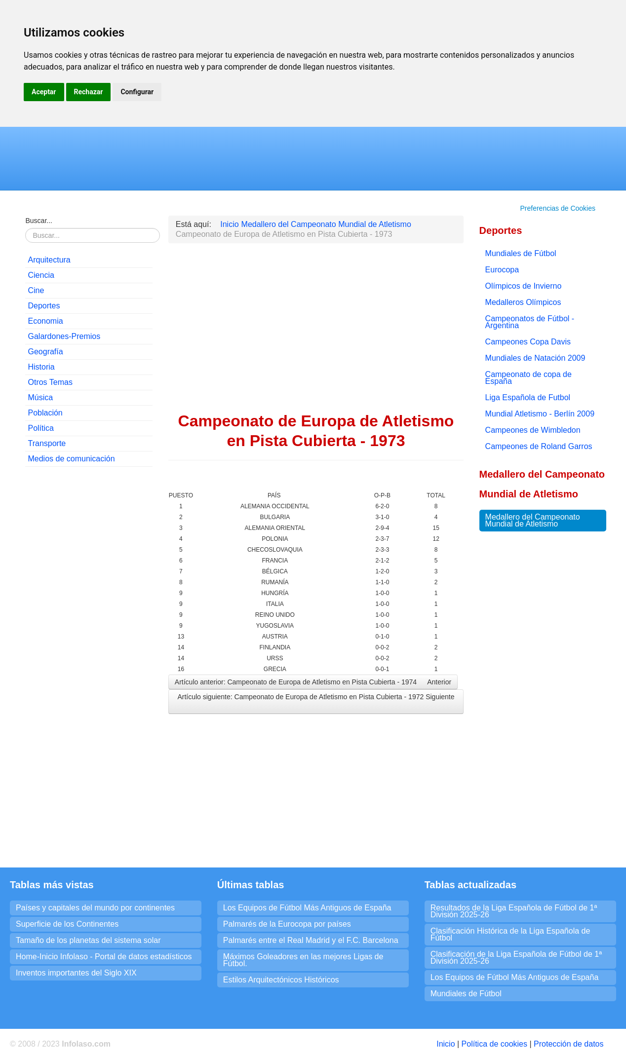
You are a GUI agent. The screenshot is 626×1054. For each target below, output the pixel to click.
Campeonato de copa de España (528, 377)
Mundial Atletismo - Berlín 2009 (539, 414)
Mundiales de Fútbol (520, 253)
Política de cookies (494, 1044)
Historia (41, 367)
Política (40, 428)
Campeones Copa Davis (528, 342)
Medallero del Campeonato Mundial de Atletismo (532, 520)
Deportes (44, 305)
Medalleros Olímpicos (523, 302)
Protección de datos (568, 1044)
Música (40, 397)
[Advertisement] (89, 625)
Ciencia (41, 275)
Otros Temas (50, 382)
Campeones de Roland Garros (538, 446)
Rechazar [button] (88, 92)
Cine (36, 290)
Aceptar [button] (44, 92)
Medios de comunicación (71, 458)
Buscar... (38, 221)
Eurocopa (502, 269)
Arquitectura (49, 260)
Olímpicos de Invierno (523, 286)
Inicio (445, 1044)
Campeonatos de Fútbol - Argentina (530, 322)
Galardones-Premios (64, 336)
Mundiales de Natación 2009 (535, 358)
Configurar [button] (137, 92)
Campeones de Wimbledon (533, 430)
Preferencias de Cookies (557, 208)
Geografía (45, 351)
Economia (45, 321)
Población (45, 413)
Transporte (47, 443)
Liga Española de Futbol (528, 397)
